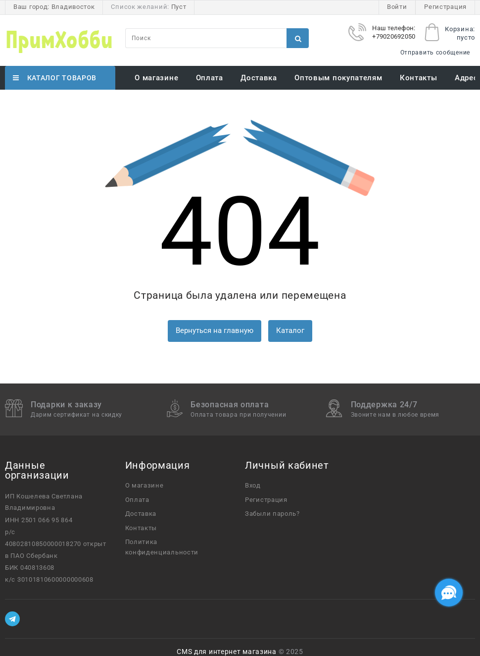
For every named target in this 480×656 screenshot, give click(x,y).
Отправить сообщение (435, 52)
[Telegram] (12, 618)
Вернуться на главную (214, 330)
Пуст (179, 6)
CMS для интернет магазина (227, 652)
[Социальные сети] (449, 592)
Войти (397, 6)
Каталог (290, 330)
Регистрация (445, 6)
